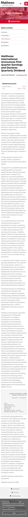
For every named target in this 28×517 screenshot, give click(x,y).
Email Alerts (4, 45)
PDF (24, 86)
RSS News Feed (16, 496)
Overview (4, 32)
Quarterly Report (6, 86)
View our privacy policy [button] (9, 509)
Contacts (15, 492)
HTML (20, 88)
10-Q (3, 88)
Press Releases (5, 39)
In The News (4, 35)
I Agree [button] (14, 513)
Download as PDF (21, 75)
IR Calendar (4, 42)
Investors (14, 21)
